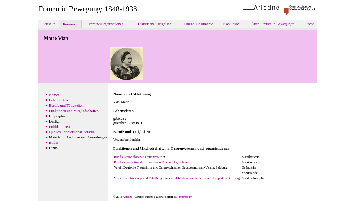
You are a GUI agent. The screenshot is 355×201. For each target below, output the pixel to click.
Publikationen (59, 127)
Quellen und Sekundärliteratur (71, 132)
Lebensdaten (58, 100)
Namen (54, 95)
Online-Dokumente (199, 24)
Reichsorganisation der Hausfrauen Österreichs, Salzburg (152, 162)
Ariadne (127, 196)
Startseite (48, 24)
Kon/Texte (231, 24)
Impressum (185, 196)
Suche (309, 24)
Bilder (53, 142)
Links (53, 148)
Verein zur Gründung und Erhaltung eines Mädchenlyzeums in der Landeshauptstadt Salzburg (177, 178)
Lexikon (55, 121)
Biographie (57, 116)
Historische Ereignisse (154, 24)
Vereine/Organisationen (106, 24)
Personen (70, 24)
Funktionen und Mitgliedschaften (74, 111)
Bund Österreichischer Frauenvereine (139, 157)
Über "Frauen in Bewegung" (273, 24)
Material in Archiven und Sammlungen (78, 137)
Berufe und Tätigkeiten (66, 105)
